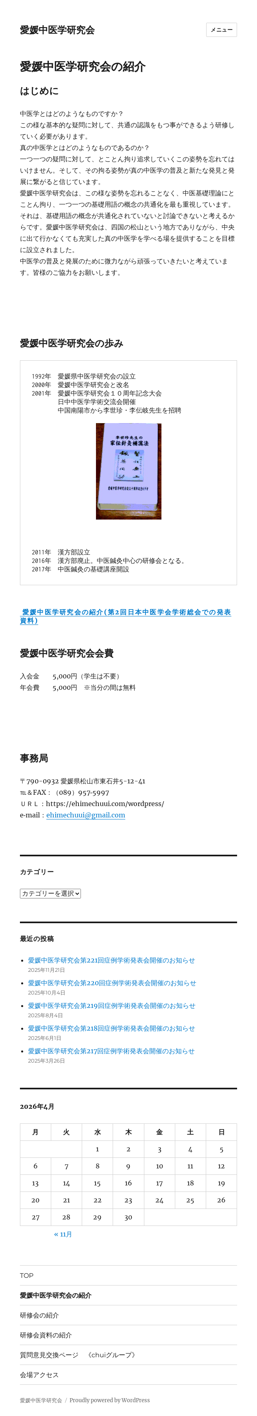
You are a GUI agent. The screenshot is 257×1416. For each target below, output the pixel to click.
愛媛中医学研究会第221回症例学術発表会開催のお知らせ (111, 960)
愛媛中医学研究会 (57, 30)
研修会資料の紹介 (46, 1335)
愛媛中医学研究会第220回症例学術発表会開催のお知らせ (112, 983)
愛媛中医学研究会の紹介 (55, 1295)
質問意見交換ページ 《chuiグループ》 (79, 1355)
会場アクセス (39, 1375)
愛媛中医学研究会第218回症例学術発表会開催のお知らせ (111, 1028)
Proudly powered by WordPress (110, 1400)
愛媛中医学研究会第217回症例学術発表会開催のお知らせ (111, 1051)
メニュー (222, 29)
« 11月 (63, 1234)
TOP (26, 1275)
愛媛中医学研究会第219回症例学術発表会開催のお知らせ (112, 1005)
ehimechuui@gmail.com (85, 815)
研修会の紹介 (39, 1315)
